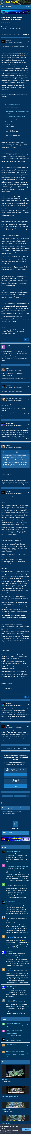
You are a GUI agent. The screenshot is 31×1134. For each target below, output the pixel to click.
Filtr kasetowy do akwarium (13, 851)
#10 (28, 726)
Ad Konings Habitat (11, 901)
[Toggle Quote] (4, 452)
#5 (28, 399)
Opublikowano (14, 42)
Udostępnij (7, 796)
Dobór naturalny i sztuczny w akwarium (15, 116)
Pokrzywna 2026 (7, 832)
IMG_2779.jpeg (6, 1079)
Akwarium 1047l (6, 1109)
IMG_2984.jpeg (6, 1123)
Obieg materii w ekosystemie (12, 104)
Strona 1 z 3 (17, 34)
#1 (28, 41)
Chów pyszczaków (16, 28)
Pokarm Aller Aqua (11, 936)
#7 (28, 446)
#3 (28, 369)
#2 (28, 346)
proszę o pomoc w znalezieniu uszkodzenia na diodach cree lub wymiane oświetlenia (14, 1032)
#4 (28, 386)
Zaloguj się (15, 786)
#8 (28, 492)
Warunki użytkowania (5, 1132)
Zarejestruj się (15, 775)
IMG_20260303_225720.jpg (10, 1096)
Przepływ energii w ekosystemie (13, 107)
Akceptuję (26, 1129)
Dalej (25, 34)
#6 (28, 424)
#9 (28, 704)
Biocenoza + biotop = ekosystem (13, 101)
